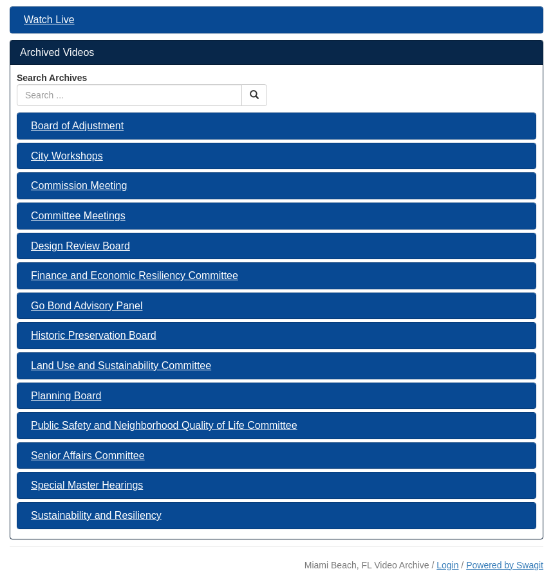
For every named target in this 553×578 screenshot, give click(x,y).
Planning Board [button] (66, 395)
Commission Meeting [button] (79, 185)
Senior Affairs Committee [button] (88, 455)
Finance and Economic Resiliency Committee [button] (134, 275)
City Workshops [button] (67, 155)
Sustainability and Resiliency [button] (96, 515)
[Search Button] (254, 95)
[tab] (276, 20)
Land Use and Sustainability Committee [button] (121, 365)
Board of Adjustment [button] (77, 125)
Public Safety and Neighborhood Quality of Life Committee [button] (164, 425)
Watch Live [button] (49, 19)
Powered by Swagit (504, 565)
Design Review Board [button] (80, 245)
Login (447, 565)
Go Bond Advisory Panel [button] (86, 305)
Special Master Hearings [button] (87, 485)
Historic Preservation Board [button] (93, 335)
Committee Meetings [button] (78, 215)
